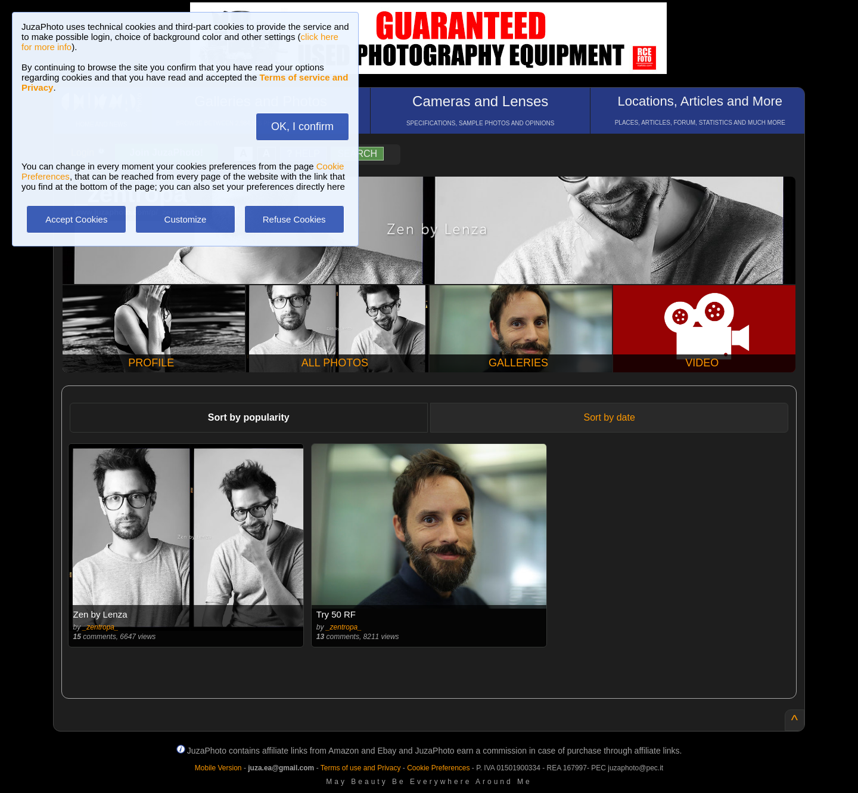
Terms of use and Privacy (361, 768)
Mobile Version (218, 768)
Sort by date (609, 417)
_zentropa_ (101, 627)
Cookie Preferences (438, 768)
